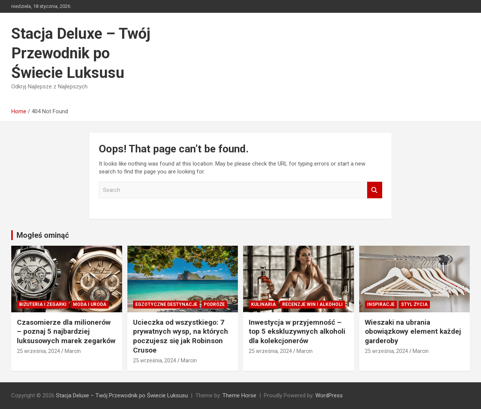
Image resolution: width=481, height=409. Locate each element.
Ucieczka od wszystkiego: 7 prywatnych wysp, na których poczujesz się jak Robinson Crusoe (180, 336)
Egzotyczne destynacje (166, 304)
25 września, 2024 (38, 351)
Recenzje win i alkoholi (312, 304)
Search (374, 190)
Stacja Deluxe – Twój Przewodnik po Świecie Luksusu (80, 53)
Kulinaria (263, 304)
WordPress (329, 395)
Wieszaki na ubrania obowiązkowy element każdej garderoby (413, 331)
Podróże (214, 304)
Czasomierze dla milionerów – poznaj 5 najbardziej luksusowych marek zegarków (66, 331)
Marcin (73, 351)
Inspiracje (381, 304)
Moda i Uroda (89, 304)
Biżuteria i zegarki (43, 304)
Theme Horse (239, 395)
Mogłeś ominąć (43, 235)
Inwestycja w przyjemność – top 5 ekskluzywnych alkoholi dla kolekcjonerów (297, 331)
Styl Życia (414, 304)
